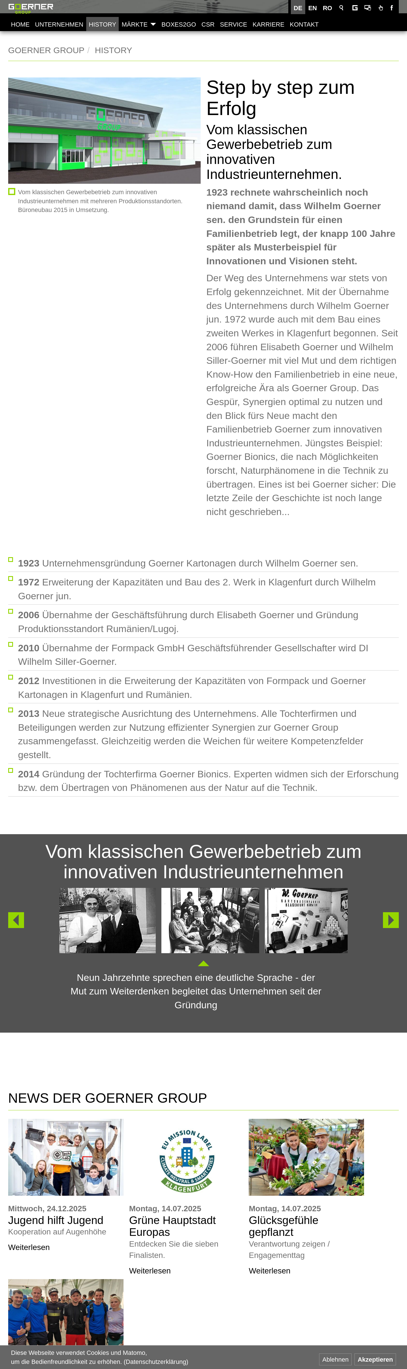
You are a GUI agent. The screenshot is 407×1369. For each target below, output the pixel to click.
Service (233, 24)
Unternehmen (59, 24)
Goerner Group (30, 8)
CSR (207, 24)
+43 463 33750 (52, 1340)
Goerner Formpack (225, 1342)
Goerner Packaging (161, 1342)
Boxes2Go (178, 24)
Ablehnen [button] (335, 1359)
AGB (369, 1291)
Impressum (378, 1314)
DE (299, 8)
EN (314, 8)
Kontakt (303, 24)
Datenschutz (380, 1336)
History (102, 24)
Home (20, 24)
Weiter (391, 916)
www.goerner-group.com (45, 1291)
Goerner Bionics (288, 1342)
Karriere (268, 24)
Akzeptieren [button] (375, 1359)
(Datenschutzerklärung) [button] (156, 1361)
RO (329, 8)
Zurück (13, 916)
